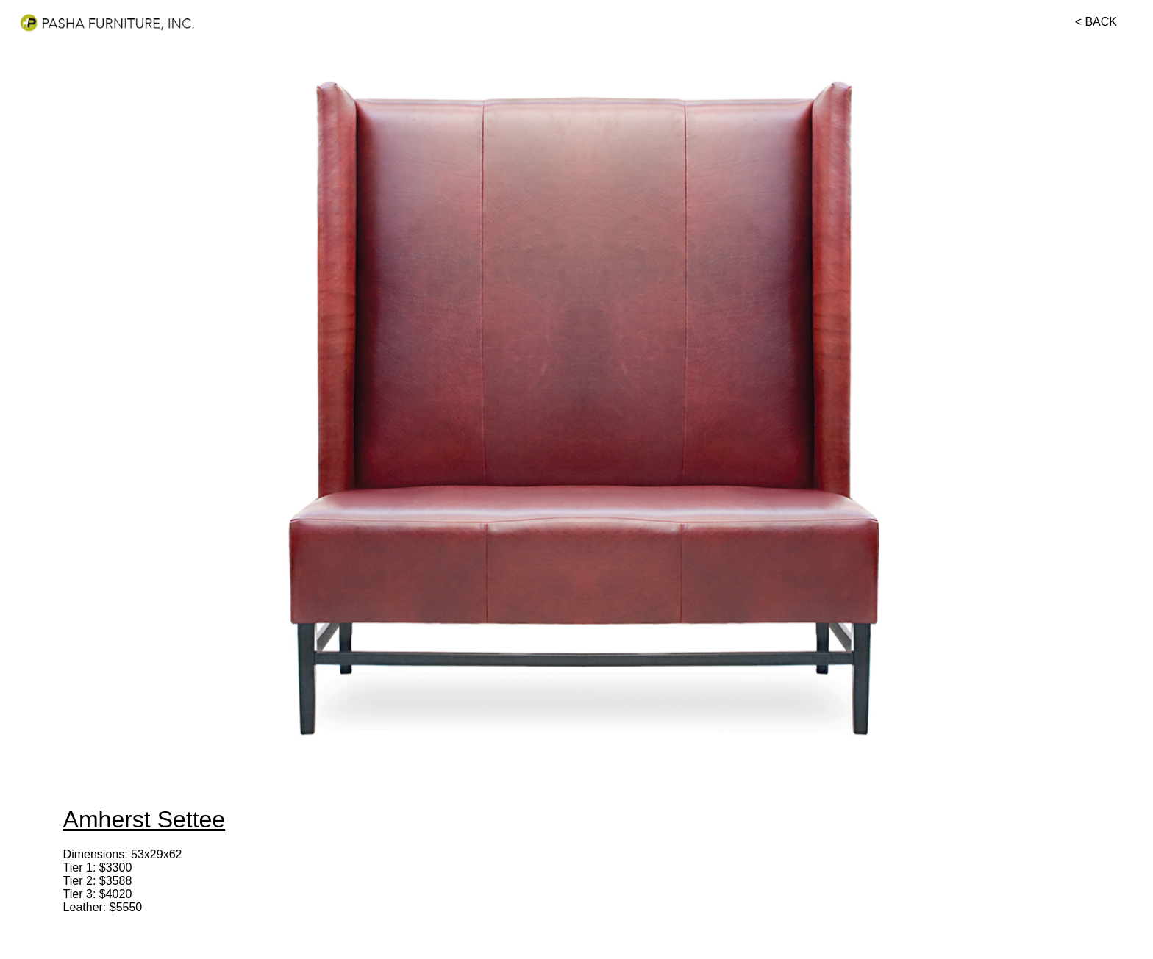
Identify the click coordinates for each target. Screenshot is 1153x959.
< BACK (1096, 21)
